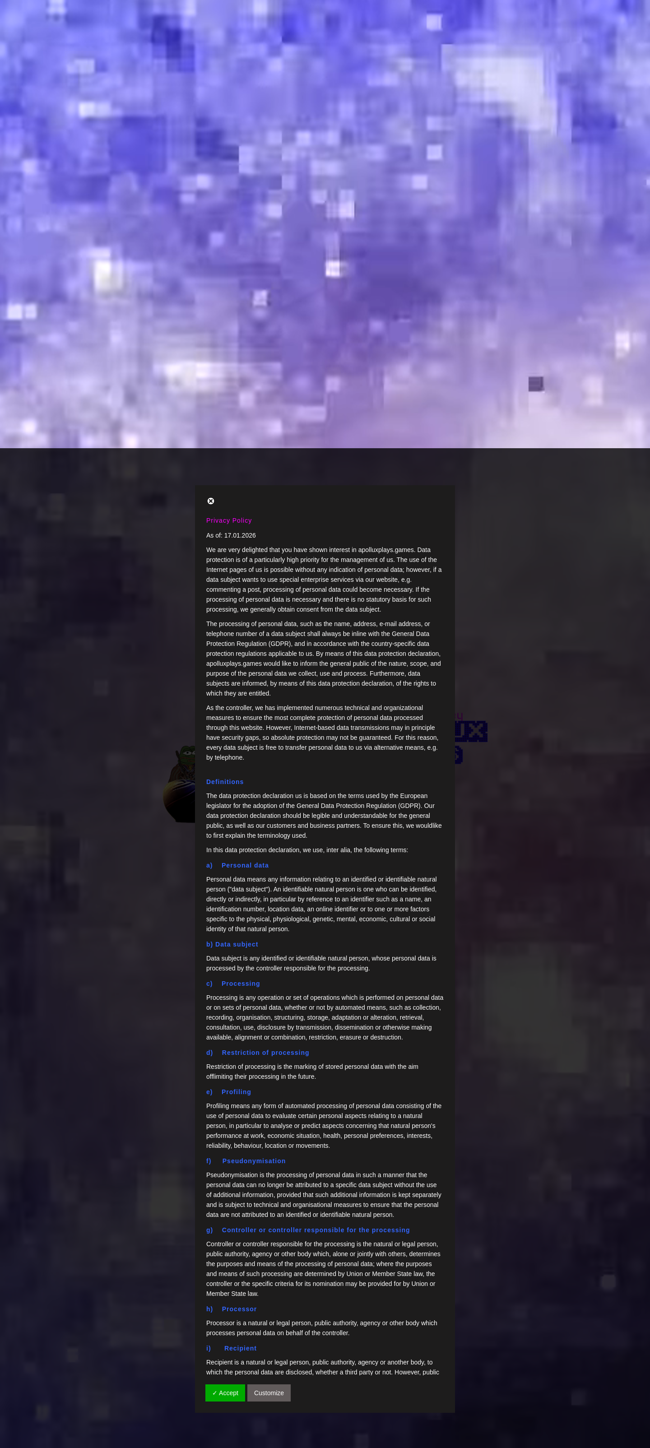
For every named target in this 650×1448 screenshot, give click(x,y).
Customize (269, 944)
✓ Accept (225, 944)
